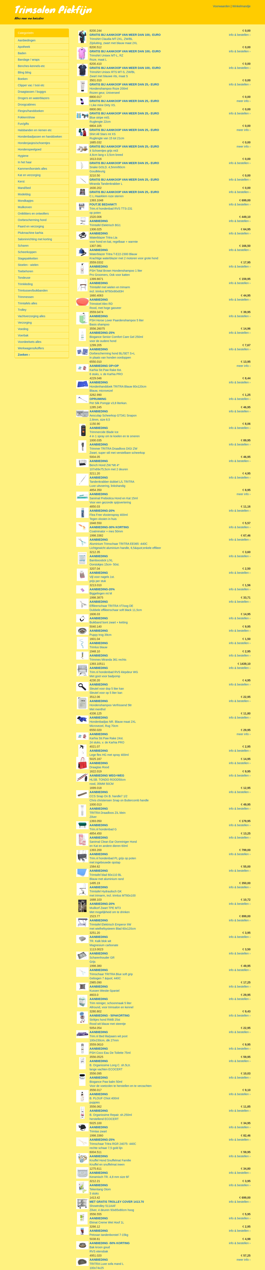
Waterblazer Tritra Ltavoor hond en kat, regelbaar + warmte (114, 237)
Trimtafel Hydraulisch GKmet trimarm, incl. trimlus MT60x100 (113, 891)
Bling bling (24, 72)
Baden (22, 53)
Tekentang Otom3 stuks (100, 1189)
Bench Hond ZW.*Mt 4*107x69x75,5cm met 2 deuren (109, 465)
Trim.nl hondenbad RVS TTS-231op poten (111, 208)
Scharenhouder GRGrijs (102, 957)
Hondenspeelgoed (29, 149)
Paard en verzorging (31, 226)
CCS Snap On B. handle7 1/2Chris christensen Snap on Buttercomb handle (119, 796)
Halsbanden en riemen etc (35, 130)
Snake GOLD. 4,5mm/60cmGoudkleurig (124, 167)
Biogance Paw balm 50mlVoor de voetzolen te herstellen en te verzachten (121, 1082)
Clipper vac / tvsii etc (31, 85)
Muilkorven (25, 207)
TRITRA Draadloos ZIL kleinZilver (108, 813)
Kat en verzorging (29, 175)
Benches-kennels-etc (31, 66)
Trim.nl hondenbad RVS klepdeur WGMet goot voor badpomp (114, 672)
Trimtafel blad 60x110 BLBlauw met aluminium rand (107, 875)
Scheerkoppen (27, 252)
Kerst (21, 181)
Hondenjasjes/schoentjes (34, 143)
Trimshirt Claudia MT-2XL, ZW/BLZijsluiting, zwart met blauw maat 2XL (125, 39)
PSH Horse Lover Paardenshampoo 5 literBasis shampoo (117, 320)
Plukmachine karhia (30, 232)
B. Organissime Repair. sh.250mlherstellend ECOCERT (111, 1115)
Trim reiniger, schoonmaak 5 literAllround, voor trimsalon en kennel (112, 1003)
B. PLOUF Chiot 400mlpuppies (104, 1098)
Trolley (22, 309)
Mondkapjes (26, 200)
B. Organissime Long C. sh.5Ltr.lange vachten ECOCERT (110, 1065)
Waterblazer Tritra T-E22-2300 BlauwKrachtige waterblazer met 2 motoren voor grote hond (124, 254)
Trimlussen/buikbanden (33, 290)
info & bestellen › (240, 34)
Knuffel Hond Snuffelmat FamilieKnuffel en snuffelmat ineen (110, 1160)
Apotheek (24, 46)
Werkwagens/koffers (31, 348)
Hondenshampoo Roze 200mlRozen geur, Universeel (124, 88)
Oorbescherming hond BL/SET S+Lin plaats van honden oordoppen (112, 353)
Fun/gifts (23, 123)
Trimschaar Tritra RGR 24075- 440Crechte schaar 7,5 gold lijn (113, 1144)
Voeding (23, 329)
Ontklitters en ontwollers (33, 213)
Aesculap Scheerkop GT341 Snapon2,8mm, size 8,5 (113, 415)
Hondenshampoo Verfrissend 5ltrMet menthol (111, 705)
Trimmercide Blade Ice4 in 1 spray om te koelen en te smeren (115, 432)
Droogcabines (27, 104)
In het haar (25, 162)
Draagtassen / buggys (32, 91)
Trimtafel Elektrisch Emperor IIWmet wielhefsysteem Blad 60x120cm (113, 924)
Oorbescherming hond (32, 220)
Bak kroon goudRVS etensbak (110, 1247)
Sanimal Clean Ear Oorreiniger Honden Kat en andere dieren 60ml (113, 841)
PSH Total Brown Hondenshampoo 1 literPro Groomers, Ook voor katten (116, 270)
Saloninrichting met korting (35, 239)
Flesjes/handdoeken (31, 111)
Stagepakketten (28, 258)
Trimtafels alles (27, 303)
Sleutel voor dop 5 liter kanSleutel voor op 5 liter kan (107, 688)
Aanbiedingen (27, 40)
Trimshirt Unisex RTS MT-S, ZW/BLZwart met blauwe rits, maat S (125, 72)
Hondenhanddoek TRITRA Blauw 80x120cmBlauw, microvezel (118, 386)
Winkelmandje (241, 6)
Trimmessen (26, 297)
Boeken (23, 78)
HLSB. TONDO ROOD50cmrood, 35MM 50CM (108, 779)
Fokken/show (26, 117)
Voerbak (23, 335)
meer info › (244, 101)
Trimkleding (25, 284)
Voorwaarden (221, 6)
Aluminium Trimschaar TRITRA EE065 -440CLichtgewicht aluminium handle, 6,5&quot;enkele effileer (125, 544)
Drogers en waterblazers (33, 98)
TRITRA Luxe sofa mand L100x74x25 (107, 1264)
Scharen (23, 245)
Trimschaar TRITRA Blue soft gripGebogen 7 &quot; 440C (111, 974)
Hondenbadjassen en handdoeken (40, 136)
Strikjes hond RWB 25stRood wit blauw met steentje (110, 1019)
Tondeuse (24, 277)
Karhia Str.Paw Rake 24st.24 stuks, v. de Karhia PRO (107, 738)
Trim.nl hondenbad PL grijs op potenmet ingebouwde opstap (113, 858)
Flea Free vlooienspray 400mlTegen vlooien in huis (109, 515)
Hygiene (23, 155)
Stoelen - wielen (28, 264)
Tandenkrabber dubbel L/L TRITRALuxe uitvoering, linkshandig (112, 481)
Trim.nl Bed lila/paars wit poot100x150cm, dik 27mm (109, 1036)
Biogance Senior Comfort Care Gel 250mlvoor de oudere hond (116, 337)
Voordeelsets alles (29, 341)
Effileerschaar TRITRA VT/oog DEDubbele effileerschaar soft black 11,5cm (116, 606)
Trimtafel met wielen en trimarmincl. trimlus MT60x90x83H (110, 287)
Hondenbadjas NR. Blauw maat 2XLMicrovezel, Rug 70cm (113, 721)
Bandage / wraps (29, 59)
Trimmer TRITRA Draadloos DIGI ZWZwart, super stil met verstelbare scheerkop (117, 448)
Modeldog (24, 194)
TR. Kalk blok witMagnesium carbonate (104, 941)
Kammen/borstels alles (32, 168)
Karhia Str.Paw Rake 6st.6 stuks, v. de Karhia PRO (106, 370)
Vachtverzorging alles (31, 316)
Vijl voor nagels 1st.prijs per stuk (102, 577)
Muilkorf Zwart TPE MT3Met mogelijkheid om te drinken (110, 908)
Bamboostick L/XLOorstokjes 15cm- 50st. (104, 560)
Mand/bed (24, 188)
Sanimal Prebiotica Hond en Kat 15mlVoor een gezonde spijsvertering (114, 498)
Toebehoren (25, 271)
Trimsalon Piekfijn (53, 9)
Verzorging (25, 322)
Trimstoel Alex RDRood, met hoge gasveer (105, 304)
